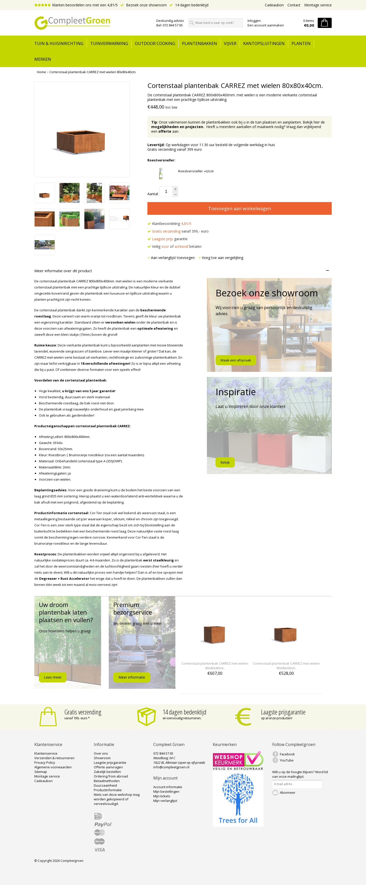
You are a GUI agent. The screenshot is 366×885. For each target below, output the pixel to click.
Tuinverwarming (109, 43)
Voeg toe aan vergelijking (220, 257)
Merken (42, 59)
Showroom (102, 758)
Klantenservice (45, 753)
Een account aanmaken (266, 25)
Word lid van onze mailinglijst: (300, 774)
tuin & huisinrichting (58, 43)
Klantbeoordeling (169, 223)
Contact (293, 5)
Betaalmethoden (107, 781)
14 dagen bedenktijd (188, 5)
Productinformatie (108, 790)
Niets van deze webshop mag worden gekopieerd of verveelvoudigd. (117, 799)
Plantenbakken (199, 43)
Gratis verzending (82, 711)
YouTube (287, 760)
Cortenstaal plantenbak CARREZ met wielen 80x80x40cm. (92, 72)
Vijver (230, 43)
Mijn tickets (161, 796)
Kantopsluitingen (264, 43)
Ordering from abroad (111, 776)
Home (41, 72)
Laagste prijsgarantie (283, 711)
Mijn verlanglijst (165, 800)
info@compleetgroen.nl (171, 767)
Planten (301, 43)
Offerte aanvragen (108, 767)
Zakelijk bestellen (107, 771)
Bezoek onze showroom (143, 5)
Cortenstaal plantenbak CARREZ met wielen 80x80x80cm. (214, 665)
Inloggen (254, 20)
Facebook (287, 754)
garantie (167, 238)
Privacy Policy (44, 762)
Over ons (101, 753)
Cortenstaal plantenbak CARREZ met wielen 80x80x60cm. (286, 665)
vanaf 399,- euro (178, 231)
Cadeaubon (274, 5)
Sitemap (40, 771)
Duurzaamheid (105, 785)
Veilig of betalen (174, 246)
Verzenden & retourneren (54, 758)
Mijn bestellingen (166, 791)
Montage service (318, 5)
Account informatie (167, 787)
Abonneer (287, 792)
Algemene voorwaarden (53, 767)
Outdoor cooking (155, 43)
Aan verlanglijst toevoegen (171, 257)
